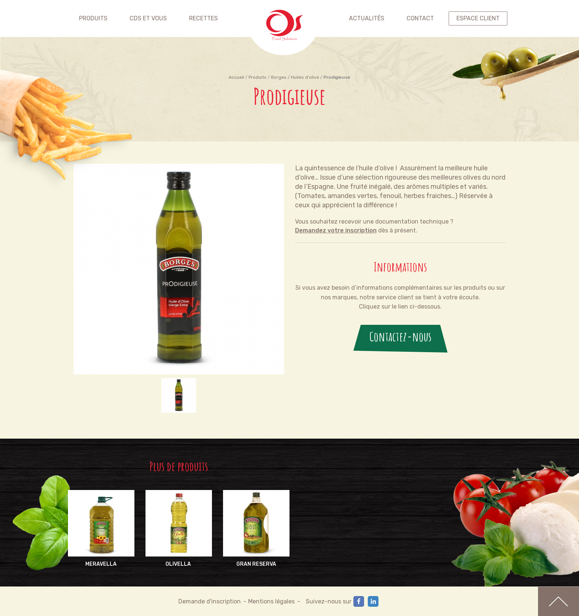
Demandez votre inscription (336, 230)
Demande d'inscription (209, 601)
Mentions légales (271, 601)
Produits (93, 18)
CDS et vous (148, 18)
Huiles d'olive (305, 77)
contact (420, 18)
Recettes (203, 18)
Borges (279, 77)
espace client (478, 18)
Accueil (236, 77)
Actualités (366, 18)
